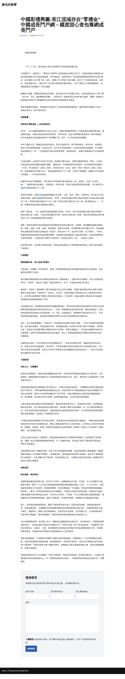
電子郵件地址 (57, 596)
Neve (4, 676)
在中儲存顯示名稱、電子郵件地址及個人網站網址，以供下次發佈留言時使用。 (61, 646)
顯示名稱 (30, 596)
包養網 (41, 196)
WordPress (23, 676)
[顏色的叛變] (9, 4)
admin (25, 35)
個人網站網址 (82, 596)
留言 (28, 607)
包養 (79, 461)
